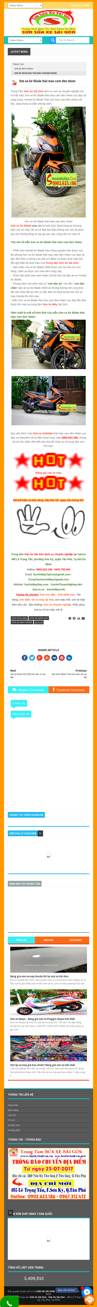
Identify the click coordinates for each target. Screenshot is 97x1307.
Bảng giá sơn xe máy (49, 472)
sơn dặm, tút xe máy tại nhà (36, 599)
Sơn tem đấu (47, 594)
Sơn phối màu (66, 594)
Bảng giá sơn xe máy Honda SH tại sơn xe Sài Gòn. (39, 976)
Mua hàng (13, 1110)
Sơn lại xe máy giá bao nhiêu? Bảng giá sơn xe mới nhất (42, 1065)
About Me (13, 1105)
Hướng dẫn (14, 1130)
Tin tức (11, 1120)
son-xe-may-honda (23, 69)
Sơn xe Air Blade (21, 225)
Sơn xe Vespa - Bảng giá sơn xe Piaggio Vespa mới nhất (42, 1019)
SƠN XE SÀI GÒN (45, 1291)
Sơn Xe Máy (50, 304)
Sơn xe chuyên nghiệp (57, 604)
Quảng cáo (13, 1125)
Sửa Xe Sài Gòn (38, 1297)
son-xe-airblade (38, 618)
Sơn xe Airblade (43, 433)
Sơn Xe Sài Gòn (33, 91)
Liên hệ (12, 1115)
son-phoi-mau (19, 618)
